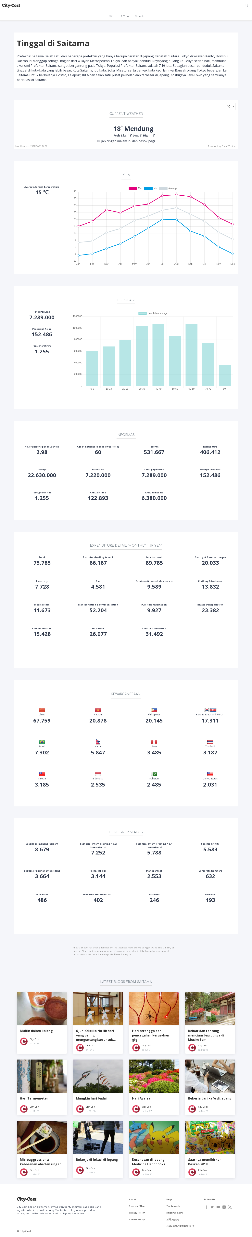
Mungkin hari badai (91, 1098)
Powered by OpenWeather (222, 146)
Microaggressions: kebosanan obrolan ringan (40, 1161)
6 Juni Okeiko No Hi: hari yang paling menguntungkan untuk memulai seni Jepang (95, 1035)
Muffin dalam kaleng (36, 1031)
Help (169, 1199)
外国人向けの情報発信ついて (180, 1226)
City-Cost (34, 1039)
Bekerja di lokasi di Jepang (97, 1159)
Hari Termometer (34, 1098)
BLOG (111, 16)
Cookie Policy (137, 1219)
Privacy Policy (137, 1212)
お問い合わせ (172, 1219)
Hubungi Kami (174, 1212)
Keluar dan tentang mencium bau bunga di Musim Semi (206, 1035)
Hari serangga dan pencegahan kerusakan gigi (150, 1035)
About (132, 1199)
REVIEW (124, 16)
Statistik (139, 16)
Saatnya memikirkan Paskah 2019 (204, 1161)
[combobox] (230, 106)
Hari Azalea (141, 1098)
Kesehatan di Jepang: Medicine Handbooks (148, 1161)
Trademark (173, 1205)
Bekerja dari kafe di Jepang (210, 1098)
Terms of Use (137, 1205)
